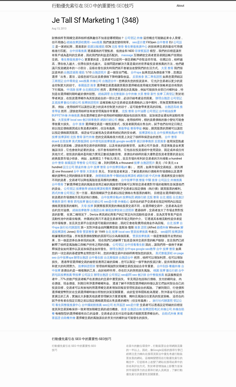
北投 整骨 (118, 46)
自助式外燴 (169, 313)
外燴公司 (95, 81)
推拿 (93, 85)
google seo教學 (126, 141)
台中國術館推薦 (92, 305)
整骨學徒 (136, 128)
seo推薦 (97, 42)
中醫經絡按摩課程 (124, 175)
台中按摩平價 (129, 180)
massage (127, 55)
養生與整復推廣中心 (68, 305)
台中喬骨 (57, 184)
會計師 (142, 274)
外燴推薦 (74, 115)
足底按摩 (57, 102)
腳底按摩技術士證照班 (119, 210)
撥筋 (82, 72)
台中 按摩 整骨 (96, 167)
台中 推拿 (78, 124)
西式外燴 (57, 193)
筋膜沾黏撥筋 (96, 46)
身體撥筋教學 (104, 175)
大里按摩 (64, 119)
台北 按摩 (173, 223)
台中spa (136, 72)
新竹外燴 (89, 137)
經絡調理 (104, 94)
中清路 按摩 (74, 89)
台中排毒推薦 (78, 51)
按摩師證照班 (90, 102)
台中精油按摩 (167, 111)
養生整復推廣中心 (136, 46)
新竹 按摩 (156, 94)
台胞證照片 (99, 72)
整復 (142, 180)
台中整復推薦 (155, 274)
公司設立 (164, 180)
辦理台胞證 (162, 98)
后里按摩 (65, 141)
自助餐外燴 (68, 318)
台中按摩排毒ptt (117, 167)
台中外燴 (131, 94)
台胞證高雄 (172, 107)
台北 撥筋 (166, 197)
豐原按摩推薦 (139, 231)
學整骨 (81, 163)
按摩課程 (64, 137)
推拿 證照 (141, 227)
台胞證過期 (71, 72)
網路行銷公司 (109, 119)
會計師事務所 (91, 119)
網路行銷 (142, 175)
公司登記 (130, 38)
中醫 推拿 (151, 180)
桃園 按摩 (159, 270)
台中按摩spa (65, 257)
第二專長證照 (153, 76)
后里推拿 (138, 76)
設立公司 (68, 167)
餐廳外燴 (175, 266)
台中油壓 (140, 111)
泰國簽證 (84, 85)
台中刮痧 (162, 266)
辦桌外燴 (81, 167)
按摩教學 (81, 188)
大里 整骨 (167, 68)
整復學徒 (124, 128)
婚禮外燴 (162, 227)
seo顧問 (166, 231)
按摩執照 (128, 197)
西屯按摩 (79, 201)
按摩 (137, 163)
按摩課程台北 (147, 132)
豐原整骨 (88, 231)
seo (134, 274)
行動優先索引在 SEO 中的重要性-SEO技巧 (93, 5)
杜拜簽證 (119, 305)
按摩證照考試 (151, 309)
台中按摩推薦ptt (167, 132)
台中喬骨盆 (71, 81)
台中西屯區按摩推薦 (103, 141)
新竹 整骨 (67, 201)
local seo (76, 119)
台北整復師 (117, 94)
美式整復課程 (80, 141)
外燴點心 (123, 201)
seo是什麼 (139, 42)
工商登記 (57, 81)
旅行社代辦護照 (70, 227)
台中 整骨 (58, 163)
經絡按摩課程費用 (78, 42)
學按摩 (76, 274)
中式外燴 (154, 175)
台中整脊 (162, 42)
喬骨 (79, 231)
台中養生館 (96, 257)
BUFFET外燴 (60, 115)
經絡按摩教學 (81, 210)
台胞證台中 (109, 81)
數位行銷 (172, 270)
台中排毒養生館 (135, 244)
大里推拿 (92, 171)
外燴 (140, 38)
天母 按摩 (87, 206)
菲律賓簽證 (142, 51)
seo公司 (108, 305)
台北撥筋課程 (91, 89)
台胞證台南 (97, 210)
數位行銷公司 (72, 102)
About (180, 5)
